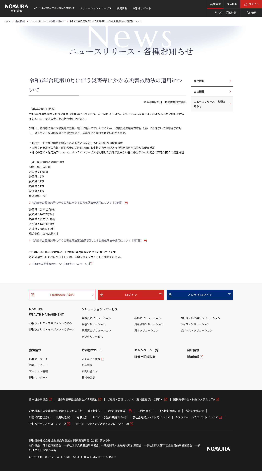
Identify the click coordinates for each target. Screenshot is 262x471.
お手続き (87, 365)
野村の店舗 (88, 377)
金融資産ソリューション (96, 318)
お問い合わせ (90, 371)
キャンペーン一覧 (146, 350)
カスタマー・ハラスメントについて (196, 417)
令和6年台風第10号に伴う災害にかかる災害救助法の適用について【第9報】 (78, 202)
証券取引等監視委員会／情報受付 (77, 399)
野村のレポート (38, 377)
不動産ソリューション (147, 318)
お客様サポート (92, 350)
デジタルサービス (92, 336)
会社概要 (199, 91)
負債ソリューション (94, 324)
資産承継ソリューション (149, 324)
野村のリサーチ (38, 359)
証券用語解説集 (144, 356)
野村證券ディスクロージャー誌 (47, 424)
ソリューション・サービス (100, 309)
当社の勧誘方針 (194, 411)
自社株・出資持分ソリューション (200, 318)
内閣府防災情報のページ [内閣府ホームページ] (60, 264)
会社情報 (215, 4)
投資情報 (35, 350)
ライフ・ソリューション (195, 324)
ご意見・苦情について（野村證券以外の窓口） (135, 399)
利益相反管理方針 (39, 417)
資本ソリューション (146, 330)
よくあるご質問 (91, 359)
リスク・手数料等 (225, 12)
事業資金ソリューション (96, 330)
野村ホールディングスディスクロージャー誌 (102, 424)
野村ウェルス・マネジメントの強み (50, 323)
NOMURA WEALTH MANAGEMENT (46, 311)
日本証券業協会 (38, 399)
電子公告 (82, 417)
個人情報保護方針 (169, 411)
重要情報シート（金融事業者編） (108, 411)
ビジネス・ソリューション (196, 330)
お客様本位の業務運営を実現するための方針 (56, 411)
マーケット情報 (38, 371)
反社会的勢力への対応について (151, 417)
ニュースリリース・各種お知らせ (209, 103)
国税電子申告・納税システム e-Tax (194, 399)
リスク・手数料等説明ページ (110, 417)
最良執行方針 (64, 417)
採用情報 (232, 4)
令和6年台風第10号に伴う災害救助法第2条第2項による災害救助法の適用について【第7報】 (87, 240)
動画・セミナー (38, 365)
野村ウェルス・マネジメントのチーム (52, 329)
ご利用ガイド (146, 411)
